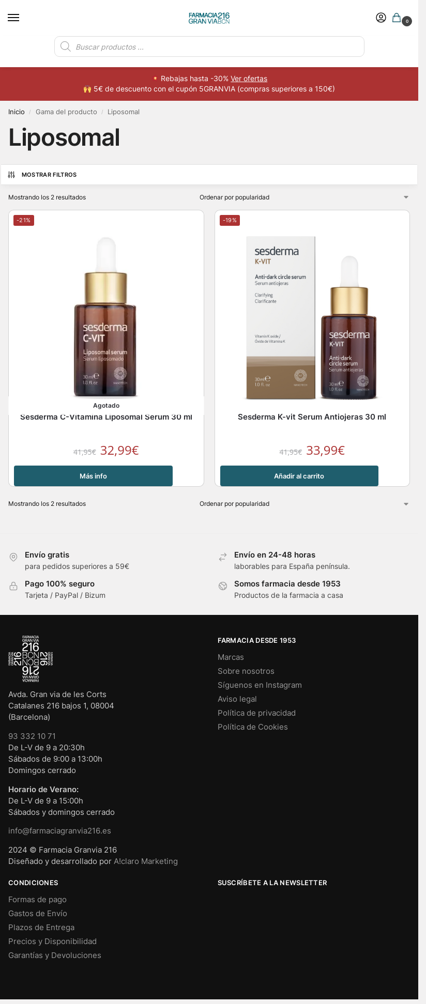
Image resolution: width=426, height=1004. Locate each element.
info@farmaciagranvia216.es (59, 831)
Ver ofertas (249, 78)
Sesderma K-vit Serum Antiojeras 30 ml (312, 417)
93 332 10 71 (32, 736)
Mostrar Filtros (42, 174)
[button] (398, 18)
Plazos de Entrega (41, 927)
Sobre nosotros (246, 671)
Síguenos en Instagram (260, 685)
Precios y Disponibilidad (52, 941)
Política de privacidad (257, 713)
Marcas (231, 657)
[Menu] (23, 18)
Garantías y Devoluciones (54, 955)
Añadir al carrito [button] (299, 476)
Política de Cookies (253, 727)
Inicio (16, 111)
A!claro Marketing (146, 861)
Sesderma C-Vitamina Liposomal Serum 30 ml (106, 417)
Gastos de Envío (37, 913)
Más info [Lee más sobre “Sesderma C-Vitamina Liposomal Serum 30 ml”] (93, 476)
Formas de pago (37, 899)
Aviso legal (237, 699)
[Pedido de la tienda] (305, 197)
